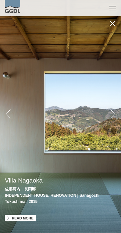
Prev (8, 113)
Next (112, 113)
